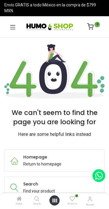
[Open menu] (54, 200)
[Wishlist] (72, 198)
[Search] (37, 199)
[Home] (19, 199)
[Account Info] (90, 199)
